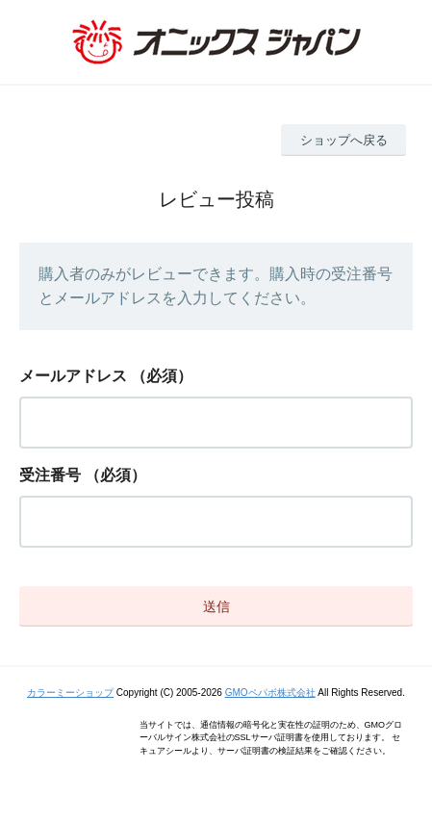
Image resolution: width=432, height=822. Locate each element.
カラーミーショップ (70, 692)
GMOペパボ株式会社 (270, 692)
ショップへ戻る (344, 140)
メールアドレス (73, 376)
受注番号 (50, 475)
